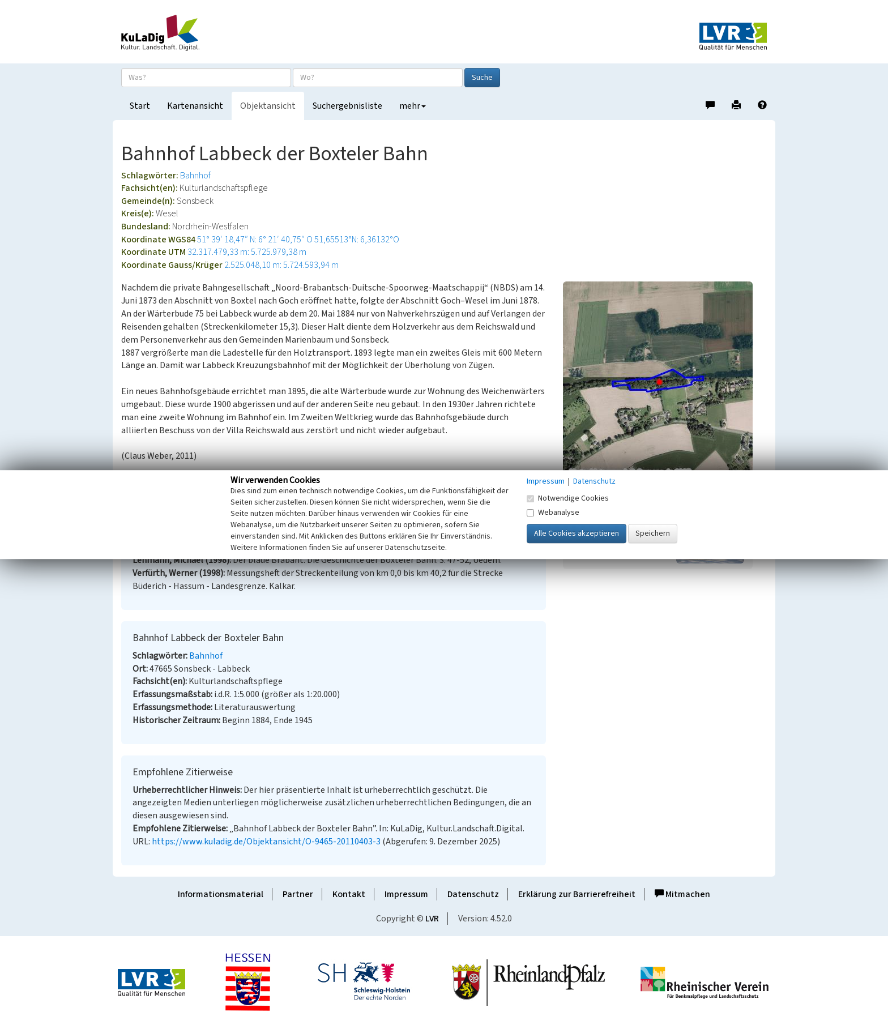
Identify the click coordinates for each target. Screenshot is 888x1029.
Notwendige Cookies (568, 498)
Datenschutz (473, 894)
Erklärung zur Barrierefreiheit (576, 894)
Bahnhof (195, 175)
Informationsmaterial (220, 894)
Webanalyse (553, 512)
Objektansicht (268, 106)
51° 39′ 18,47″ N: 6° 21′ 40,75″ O (255, 239)
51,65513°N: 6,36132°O (356, 239)
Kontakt (348, 894)
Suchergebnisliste (347, 106)
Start (140, 106)
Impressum (406, 894)
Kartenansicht (195, 106)
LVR (432, 918)
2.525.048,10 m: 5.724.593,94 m (281, 265)
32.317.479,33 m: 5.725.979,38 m (246, 252)
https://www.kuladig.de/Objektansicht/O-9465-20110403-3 (266, 841)
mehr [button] (412, 106)
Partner (298, 894)
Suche (482, 77)
